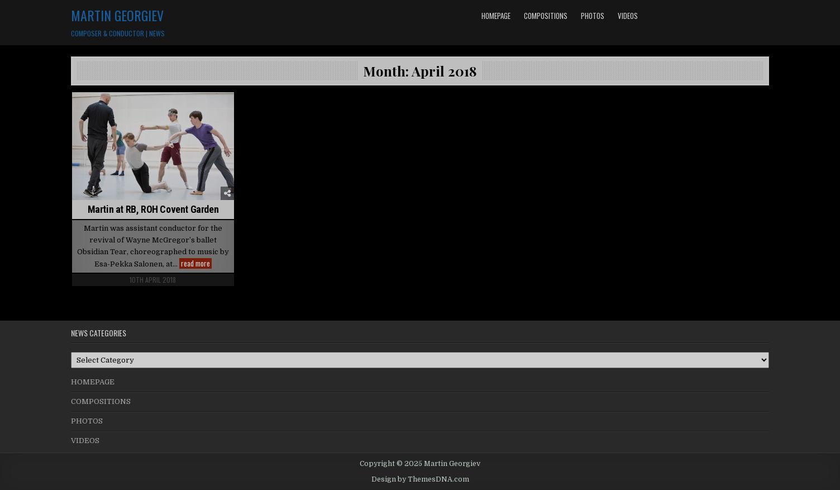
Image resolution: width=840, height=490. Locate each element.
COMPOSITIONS (545, 15)
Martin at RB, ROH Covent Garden (153, 209)
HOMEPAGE (495, 15)
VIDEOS (628, 15)
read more (196, 263)
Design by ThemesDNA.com (420, 479)
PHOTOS (592, 15)
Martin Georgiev (117, 15)
